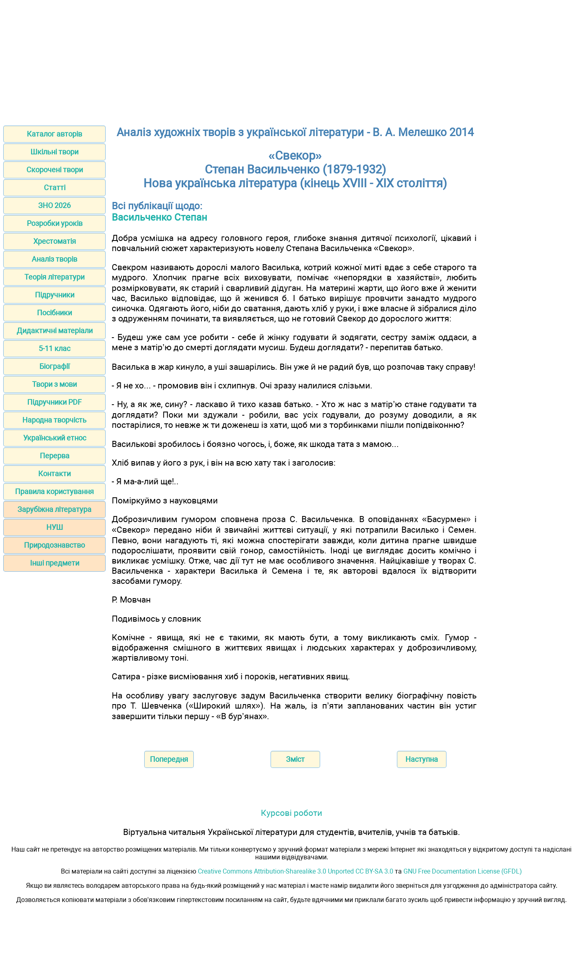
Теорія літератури (54, 277)
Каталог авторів (54, 134)
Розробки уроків (54, 223)
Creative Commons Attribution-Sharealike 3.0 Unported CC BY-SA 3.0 (295, 871)
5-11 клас (54, 348)
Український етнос (54, 438)
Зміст (295, 759)
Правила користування (54, 491)
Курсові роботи (291, 813)
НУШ (54, 527)
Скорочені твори (54, 169)
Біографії (54, 366)
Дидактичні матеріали (55, 330)
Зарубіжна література (54, 509)
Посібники (54, 312)
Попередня (169, 759)
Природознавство (54, 545)
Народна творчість (54, 420)
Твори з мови (54, 384)
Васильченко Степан (159, 217)
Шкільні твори (54, 151)
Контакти (54, 473)
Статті (54, 187)
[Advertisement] (292, 60)
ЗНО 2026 (54, 205)
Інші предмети (54, 563)
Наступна (421, 759)
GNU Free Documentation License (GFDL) (462, 871)
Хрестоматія (54, 241)
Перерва (54, 455)
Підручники (54, 295)
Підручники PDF (54, 402)
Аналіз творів (54, 259)
